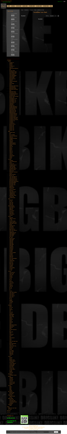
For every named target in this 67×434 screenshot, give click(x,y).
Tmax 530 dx (11, 293)
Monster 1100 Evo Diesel (13, 96)
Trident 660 (11, 196)
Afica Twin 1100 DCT (13, 230)
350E (10, 389)
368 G (10, 386)
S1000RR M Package (13, 138)
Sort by (47, 15)
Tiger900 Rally (12, 166)
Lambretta (10, 404)
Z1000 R (10, 313)
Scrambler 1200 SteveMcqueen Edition (13, 161)
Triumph (9, 159)
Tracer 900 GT (12, 272)
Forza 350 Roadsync (13, 258)
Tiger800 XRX (12, 194)
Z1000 (10, 318)
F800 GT (11, 151)
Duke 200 (11, 202)
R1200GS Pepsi (12, 132)
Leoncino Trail (12, 382)
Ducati (9, 61)
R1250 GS (11, 137)
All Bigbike (9, 60)
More (51, 6)
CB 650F (11, 251)
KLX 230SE (11, 350)
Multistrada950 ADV (13, 108)
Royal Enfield (10, 398)
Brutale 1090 (11, 392)
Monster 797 (11, 127)
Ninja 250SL (11, 351)
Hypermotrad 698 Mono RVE (13, 69)
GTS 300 (10, 409)
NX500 (10, 224)
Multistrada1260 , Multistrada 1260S (12, 88)
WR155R (10, 300)
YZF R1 (10, 278)
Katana (10, 358)
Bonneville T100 (12, 184)
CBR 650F (11, 242)
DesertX (10, 65)
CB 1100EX (11, 246)
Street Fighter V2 (12, 102)
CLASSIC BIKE (39, 6)
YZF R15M (11, 301)
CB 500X (11, 253)
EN (65, 1)
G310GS (10, 157)
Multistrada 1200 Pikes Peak (13, 90)
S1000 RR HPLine (12, 144)
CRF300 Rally (11, 260)
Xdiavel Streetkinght (13, 81)
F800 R (10, 150)
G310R (10, 158)
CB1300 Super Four (13, 222)
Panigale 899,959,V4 (13, 106)
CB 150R (10, 268)
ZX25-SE (10, 348)
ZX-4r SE (11, 307)
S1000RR (11, 139)
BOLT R (10, 284)
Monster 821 (11, 126)
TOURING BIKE (32, 6)
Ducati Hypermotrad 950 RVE (14, 39)
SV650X (10, 371)
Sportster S (11, 211)
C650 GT (11, 152)
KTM (9, 198)
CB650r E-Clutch (12, 218)
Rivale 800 (11, 393)
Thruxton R (11, 188)
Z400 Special (11, 337)
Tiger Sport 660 (12, 167)
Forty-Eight (11, 212)
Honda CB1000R (14, 13)
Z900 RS (11, 321)
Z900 (10, 323)
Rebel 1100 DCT (12, 229)
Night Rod (11, 208)
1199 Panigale (11, 77)
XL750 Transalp (12, 221)
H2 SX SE (11, 312)
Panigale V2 (11, 62)
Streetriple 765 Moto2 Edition (13, 173)
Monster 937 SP (12, 124)
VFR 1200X (11, 226)
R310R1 (10, 390)
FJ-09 (10, 280)
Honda (9, 216)
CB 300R (11, 265)
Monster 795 (11, 130)
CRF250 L (11, 266)
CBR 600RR (11, 239)
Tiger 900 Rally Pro (13, 177)
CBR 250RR (11, 244)
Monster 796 (11, 129)
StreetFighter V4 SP (13, 98)
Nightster (11, 209)
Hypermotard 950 (12, 110)
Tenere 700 (11, 273)
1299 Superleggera (12, 75)
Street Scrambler (12, 189)
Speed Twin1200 (12, 174)
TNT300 (10, 384)
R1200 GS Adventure (13, 136)
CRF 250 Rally (12, 267)
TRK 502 (11, 381)
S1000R (10, 145)
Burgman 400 (12, 359)
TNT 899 (11, 378)
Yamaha (9, 271)
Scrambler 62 (11, 123)
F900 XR (11, 146)
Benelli (9, 376)
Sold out (8, 412)
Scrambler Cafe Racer (13, 118)
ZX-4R (10, 308)
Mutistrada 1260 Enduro (13, 85)
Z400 (10, 339)
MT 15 (10, 304)
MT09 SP (11, 281)
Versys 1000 (11, 316)
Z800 (10, 328)
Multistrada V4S (12, 78)
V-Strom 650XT (12, 369)
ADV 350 (11, 257)
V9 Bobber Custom (13, 375)
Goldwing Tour (12, 225)
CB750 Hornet (12, 238)
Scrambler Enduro (12, 116)
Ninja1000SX (11, 314)
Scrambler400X (12, 197)
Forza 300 (11, 264)
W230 (10, 306)
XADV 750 (11, 236)
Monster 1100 (11, 97)
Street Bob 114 (12, 207)
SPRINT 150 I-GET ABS (12, 408)
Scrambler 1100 (12, 95)
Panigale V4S (11, 105)
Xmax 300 (11, 297)
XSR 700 (11, 286)
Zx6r (10, 330)
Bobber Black (11, 187)
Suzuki (9, 356)
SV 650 (10, 370)
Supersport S (11, 103)
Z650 (10, 333)
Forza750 (11, 217)
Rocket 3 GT (11, 175)
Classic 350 (11, 399)
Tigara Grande (12, 396)
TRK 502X (11, 379)
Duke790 (11, 200)
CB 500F (11, 254)
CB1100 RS (11, 247)
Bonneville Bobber (12, 182)
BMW (9, 131)
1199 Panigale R (12, 74)
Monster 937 (11, 125)
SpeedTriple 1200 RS (13, 179)
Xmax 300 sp (11, 295)
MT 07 (10, 288)
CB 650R (11, 250)
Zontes (9, 385)
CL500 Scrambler (12, 252)
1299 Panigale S (12, 76)
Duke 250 (11, 203)
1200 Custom (11, 214)
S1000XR (11, 141)
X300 (10, 405)
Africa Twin (11, 231)
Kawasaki (10, 305)
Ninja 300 (11, 347)
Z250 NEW (11, 354)
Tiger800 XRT (12, 193)
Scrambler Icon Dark (13, 115)
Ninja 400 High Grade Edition (13, 342)
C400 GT (11, 154)
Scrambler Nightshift (13, 113)
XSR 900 (11, 285)
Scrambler (11, 122)
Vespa (8, 406)
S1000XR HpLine (12, 143)
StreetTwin (11, 190)
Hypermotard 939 (12, 111)
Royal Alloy (10, 395)
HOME (8, 6)
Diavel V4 (11, 67)
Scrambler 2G (11, 66)
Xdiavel (10, 82)
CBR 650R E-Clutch (13, 223)
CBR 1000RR (11, 235)
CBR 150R (11, 245)
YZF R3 (10, 299)
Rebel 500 (11, 256)
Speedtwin (11, 186)
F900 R (10, 147)
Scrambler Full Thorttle (13, 119)
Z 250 (10, 355)
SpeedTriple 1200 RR (13, 180)
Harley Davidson (11, 205)
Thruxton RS (11, 163)
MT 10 (10, 279)
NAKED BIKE (25, 6)
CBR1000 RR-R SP (12, 232)
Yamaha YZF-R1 (14, 17)
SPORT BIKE (18, 6)
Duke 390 (11, 204)
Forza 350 (11, 259)
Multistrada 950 (12, 109)
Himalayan (11, 403)
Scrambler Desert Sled (13, 117)
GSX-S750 (11, 367)
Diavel (10, 84)
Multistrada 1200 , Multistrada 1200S (12, 92)
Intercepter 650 (12, 400)
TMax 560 (11, 274)
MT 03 (10, 298)
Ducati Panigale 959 (14, 29)
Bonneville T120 (12, 183)
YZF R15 (10, 302)
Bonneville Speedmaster (13, 181)
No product (23, 15)
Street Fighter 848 (12, 73)
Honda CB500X (13, 25)
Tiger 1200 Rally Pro (13, 176)
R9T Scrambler (12, 134)
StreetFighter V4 (12, 99)
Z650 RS (10, 309)
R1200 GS (11, 140)
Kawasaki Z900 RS (14, 44)
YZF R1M (10, 277)
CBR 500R (11, 243)
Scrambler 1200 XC (12, 168)
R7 (9, 290)
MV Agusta (10, 391)
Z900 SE (11, 322)
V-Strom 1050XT (12, 361)
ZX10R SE (11, 319)
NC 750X (11, 237)
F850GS (10, 148)
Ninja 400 (11, 344)
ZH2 (10, 311)
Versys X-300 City (12, 345)
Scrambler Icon (12, 120)
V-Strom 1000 (12, 364)
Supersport (11, 104)
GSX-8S (10, 357)
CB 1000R (11, 249)
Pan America (11, 210)
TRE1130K (11, 377)
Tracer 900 (11, 282)
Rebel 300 (11, 263)
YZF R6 (10, 291)
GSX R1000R (11, 365)
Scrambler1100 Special (13, 94)
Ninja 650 (11, 332)
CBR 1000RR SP (12, 233)
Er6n (10, 336)
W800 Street (11, 326)
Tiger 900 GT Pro (12, 191)
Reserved (8, 410)
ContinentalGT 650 (13, 402)
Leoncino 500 (11, 383)
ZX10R (10, 320)
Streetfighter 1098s (13, 71)
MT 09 (10, 287)
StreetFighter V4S (12, 101)
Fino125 (10, 275)
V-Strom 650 (11, 368)
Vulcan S (11, 335)
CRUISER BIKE (46, 6)
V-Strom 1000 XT (12, 363)
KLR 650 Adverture (13, 329)
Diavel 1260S (11, 83)
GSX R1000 (11, 362)
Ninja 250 (11, 352)
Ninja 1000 (11, 315)
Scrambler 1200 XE (12, 165)
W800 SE (11, 327)
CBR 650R (11, 240)
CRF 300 (11, 261)
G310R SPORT (11, 155)
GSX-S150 (11, 372)
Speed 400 (11, 170)
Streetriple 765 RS (12, 195)
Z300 (10, 340)
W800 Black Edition (13, 325)
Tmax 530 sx (11, 294)
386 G (10, 388)
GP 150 (10, 397)
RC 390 (10, 201)
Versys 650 (11, 334)
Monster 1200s (12, 70)
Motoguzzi (10, 374)
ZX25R (10, 349)
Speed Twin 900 (12, 169)
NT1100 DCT (11, 228)
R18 (10, 133)
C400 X (10, 153)
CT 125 (10, 270)
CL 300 (10, 219)
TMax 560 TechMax (13, 292)
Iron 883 (11, 215)
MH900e (11, 63)
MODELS (13, 6)
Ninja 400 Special (12, 343)
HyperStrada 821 (12, 112)
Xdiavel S (11, 80)
